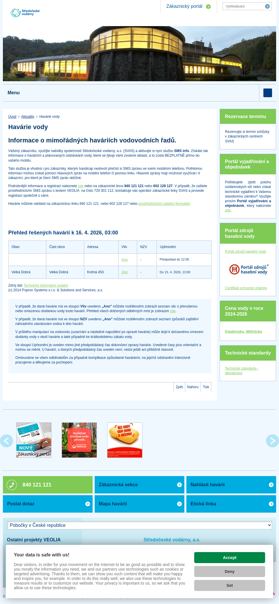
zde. (228, 210)
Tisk (206, 387)
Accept (229, 557)
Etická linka (203, 503)
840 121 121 (37, 485)
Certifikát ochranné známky (246, 288)
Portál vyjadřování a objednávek (247, 164)
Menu (14, 92)
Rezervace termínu (245, 116)
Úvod (12, 117)
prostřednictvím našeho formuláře (164, 204)
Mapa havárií (113, 503)
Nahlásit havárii (208, 484)
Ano (125, 260)
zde (80, 186)
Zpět (179, 387)
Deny (229, 571)
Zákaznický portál (184, 6)
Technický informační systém (46, 285)
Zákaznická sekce (118, 484)
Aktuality (27, 117)
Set (230, 585)
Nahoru (193, 387)
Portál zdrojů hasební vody (239, 233)
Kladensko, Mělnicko (243, 331)
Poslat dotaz (20, 503)
